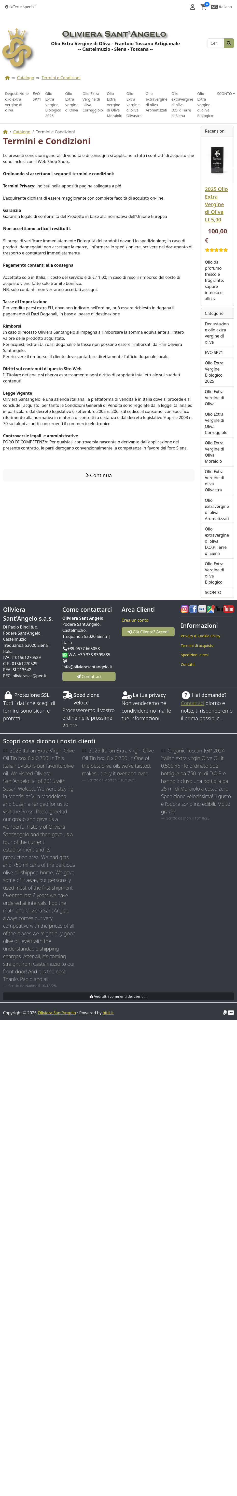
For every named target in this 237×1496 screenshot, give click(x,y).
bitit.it (108, 1013)
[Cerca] (215, 43)
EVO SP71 (37, 96)
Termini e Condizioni (60, 78)
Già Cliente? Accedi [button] (148, 632)
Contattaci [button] (89, 676)
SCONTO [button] (224, 93)
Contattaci (192, 703)
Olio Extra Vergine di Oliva (71, 101)
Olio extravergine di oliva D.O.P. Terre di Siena (182, 104)
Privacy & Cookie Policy (200, 635)
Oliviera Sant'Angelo (57, 1013)
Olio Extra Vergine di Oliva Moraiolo (114, 104)
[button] (192, 7)
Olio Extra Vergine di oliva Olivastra (134, 104)
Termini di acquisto (197, 645)
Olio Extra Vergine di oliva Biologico (205, 104)
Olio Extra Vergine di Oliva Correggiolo (92, 101)
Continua (99, 475)
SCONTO (213, 592)
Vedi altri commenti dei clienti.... (118, 996)
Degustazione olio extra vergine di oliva (17, 101)
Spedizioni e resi (194, 654)
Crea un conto (135, 620)
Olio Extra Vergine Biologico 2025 (53, 104)
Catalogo (25, 78)
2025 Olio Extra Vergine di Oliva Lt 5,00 (216, 204)
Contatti (187, 664)
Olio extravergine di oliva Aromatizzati (156, 101)
